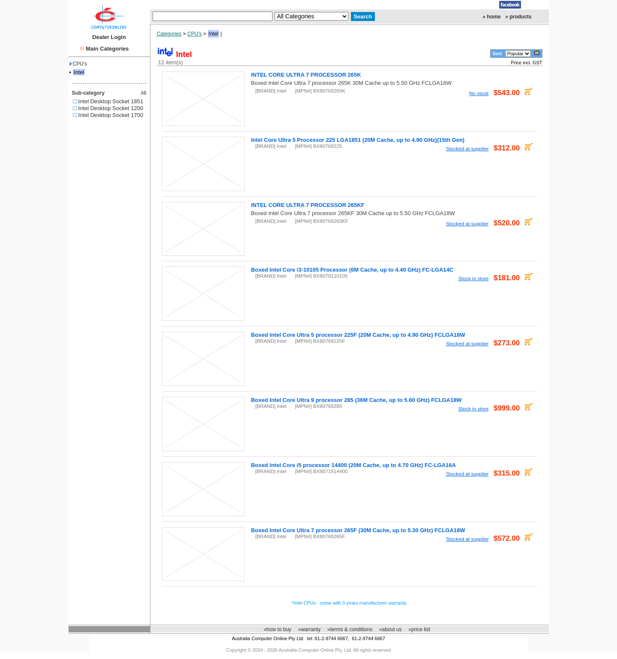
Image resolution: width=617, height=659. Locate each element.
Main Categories (107, 48)
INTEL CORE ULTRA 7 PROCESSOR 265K (306, 75)
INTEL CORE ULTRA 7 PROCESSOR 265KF (308, 205)
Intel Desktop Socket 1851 (111, 101)
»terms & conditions (349, 629)
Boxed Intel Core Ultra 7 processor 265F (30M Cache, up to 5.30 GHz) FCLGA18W (358, 530)
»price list (419, 629)
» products (518, 17)
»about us (390, 629)
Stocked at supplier (467, 148)
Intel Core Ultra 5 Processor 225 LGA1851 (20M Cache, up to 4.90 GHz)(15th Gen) (358, 140)
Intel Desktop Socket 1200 (111, 108)
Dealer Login (109, 37)
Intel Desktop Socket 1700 (111, 115)
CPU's (78, 64)
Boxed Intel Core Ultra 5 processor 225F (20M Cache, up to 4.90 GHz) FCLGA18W (358, 335)
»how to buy (277, 629)
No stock (478, 93)
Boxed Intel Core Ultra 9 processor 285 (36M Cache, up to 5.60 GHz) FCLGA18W (356, 400)
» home (491, 17)
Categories (169, 34)
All (143, 93)
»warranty (309, 629)
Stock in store (473, 278)
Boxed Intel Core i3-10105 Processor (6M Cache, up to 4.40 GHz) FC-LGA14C (352, 270)
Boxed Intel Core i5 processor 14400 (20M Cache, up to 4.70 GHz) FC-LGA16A (353, 465)
